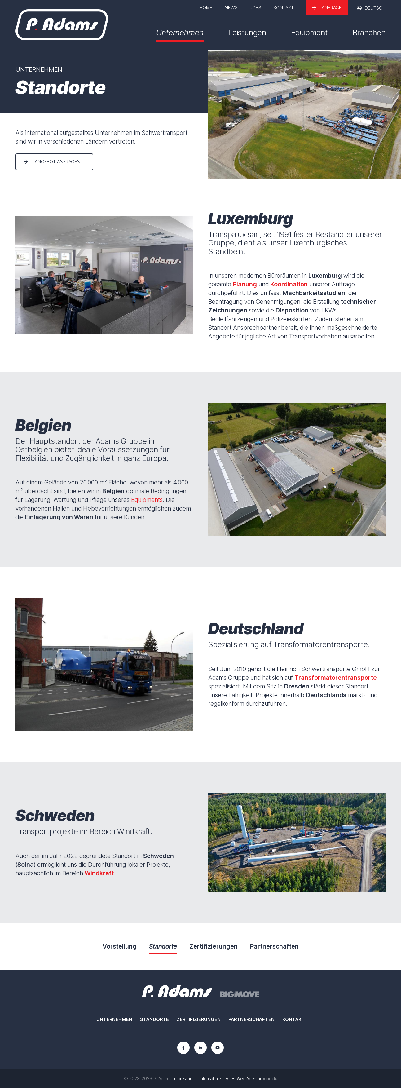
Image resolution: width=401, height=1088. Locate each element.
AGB (230, 1078)
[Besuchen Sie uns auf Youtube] (217, 1048)
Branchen (369, 32)
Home (206, 8)
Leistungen (247, 32)
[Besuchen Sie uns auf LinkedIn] (200, 1048)
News (231, 8)
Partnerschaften (251, 1019)
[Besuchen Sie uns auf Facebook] (183, 1048)
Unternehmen (180, 32)
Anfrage (332, 8)
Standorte (154, 1019)
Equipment (309, 32)
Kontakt (284, 8)
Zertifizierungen (199, 1019)
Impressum (183, 1078)
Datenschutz (209, 1078)
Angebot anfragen (57, 162)
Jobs (255, 8)
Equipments (147, 499)
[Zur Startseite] (61, 24)
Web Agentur (249, 1078)
